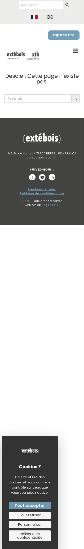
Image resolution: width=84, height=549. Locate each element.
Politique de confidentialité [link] (30, 535)
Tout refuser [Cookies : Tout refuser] (30, 515)
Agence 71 (51, 205)
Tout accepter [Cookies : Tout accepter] (30, 505)
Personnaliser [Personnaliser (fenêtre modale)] (30, 524)
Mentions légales (42, 189)
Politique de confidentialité (42, 193)
